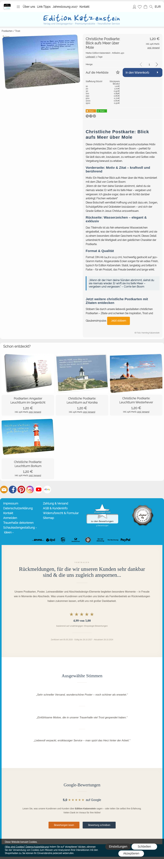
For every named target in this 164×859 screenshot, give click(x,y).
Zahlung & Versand (55, 503)
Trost (17, 31)
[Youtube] (39, 490)
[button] (18, 7)
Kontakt (84, 6)
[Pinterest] (21, 490)
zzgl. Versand (35, 412)
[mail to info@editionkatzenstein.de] (4, 490)
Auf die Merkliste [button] (97, 72)
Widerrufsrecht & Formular (61, 513)
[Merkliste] (140, 7)
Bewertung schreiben (99, 825)
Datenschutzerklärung (18, 508)
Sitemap (48, 518)
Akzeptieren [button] (131, 853)
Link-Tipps (44, 6)
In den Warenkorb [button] (137, 72)
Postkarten (7, 31)
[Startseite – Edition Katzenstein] (7, 4)
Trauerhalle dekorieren (18, 522)
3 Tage (94, 57)
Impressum (10, 503)
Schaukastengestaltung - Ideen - (20, 530)
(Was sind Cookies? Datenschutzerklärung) (27, 847)
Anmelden (134, 6)
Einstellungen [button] (118, 846)
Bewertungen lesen (64, 825)
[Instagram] (30, 490)
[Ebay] (47, 490)
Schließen (144, 846)
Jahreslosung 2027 (65, 6)
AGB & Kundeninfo (55, 508)
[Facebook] (13, 490)
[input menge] (149, 64)
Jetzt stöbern (118, 320)
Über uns (29, 6)
